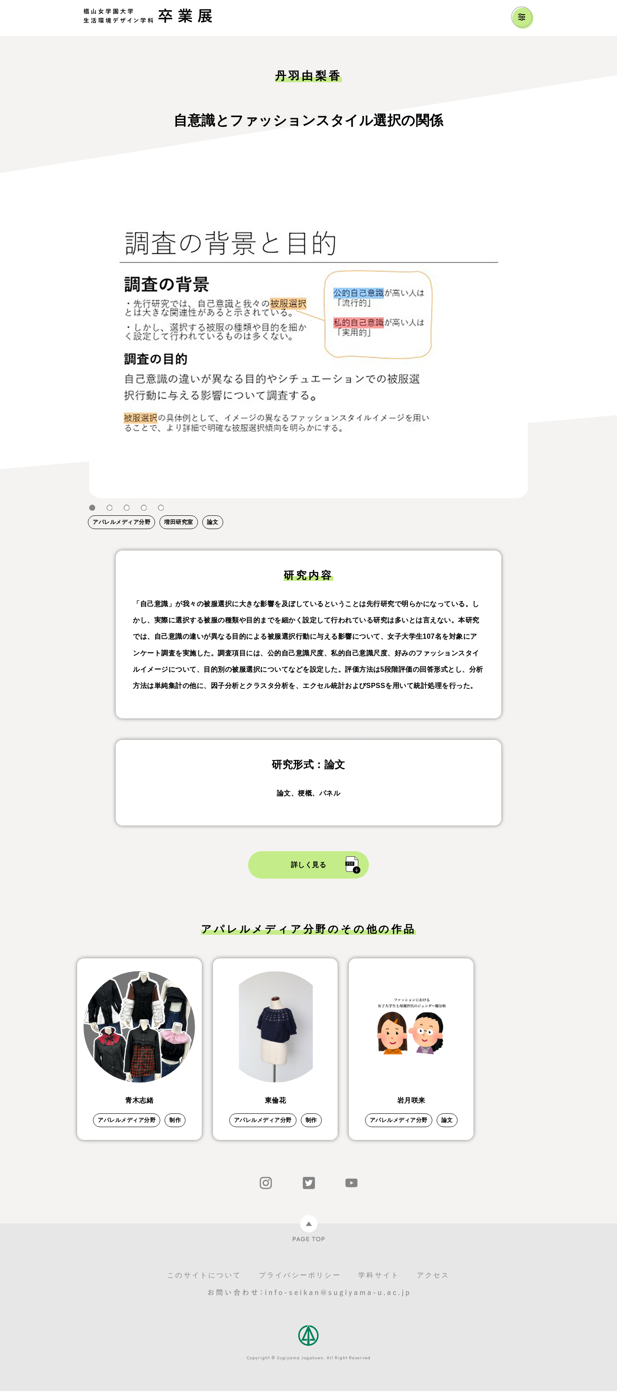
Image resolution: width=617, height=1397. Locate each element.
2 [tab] (109, 508)
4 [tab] (143, 508)
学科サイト (378, 1281)
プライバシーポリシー (300, 1281)
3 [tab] (126, 508)
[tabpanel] (308, 333)
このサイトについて (204, 1281)
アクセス (433, 1281)
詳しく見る (308, 864)
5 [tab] (160, 508)
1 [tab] (92, 508)
